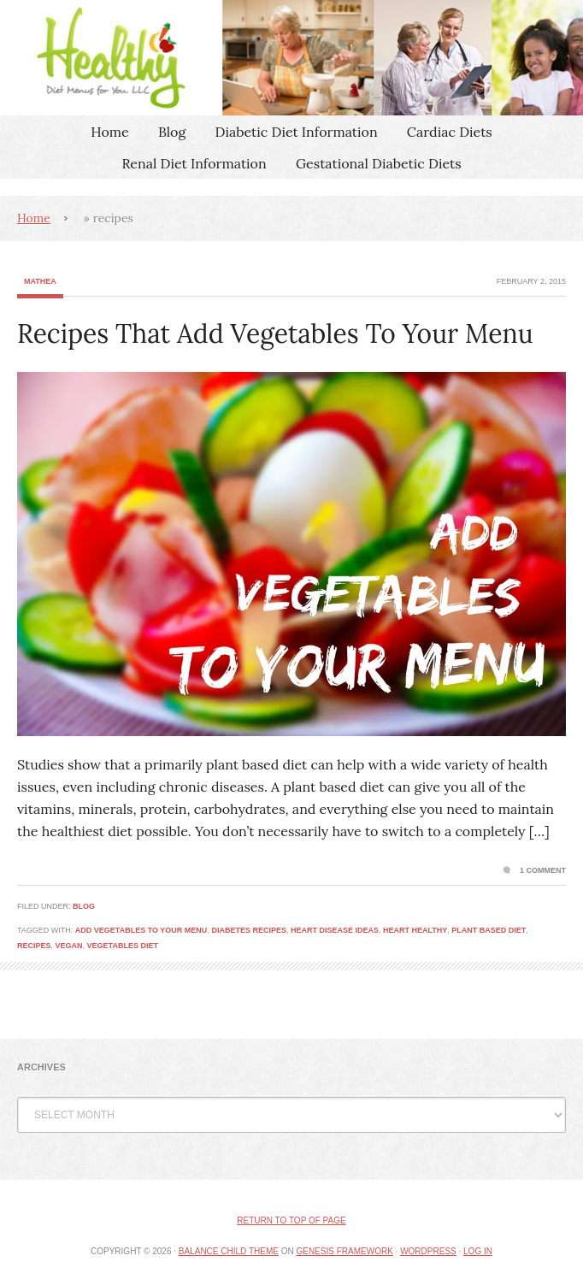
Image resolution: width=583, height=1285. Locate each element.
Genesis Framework (344, 1251)
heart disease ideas (335, 930)
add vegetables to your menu (141, 930)
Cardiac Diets (449, 131)
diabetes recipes (248, 930)
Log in (477, 1251)
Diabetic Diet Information (296, 131)
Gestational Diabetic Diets (379, 163)
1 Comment (543, 870)
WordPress (428, 1251)
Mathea (40, 281)
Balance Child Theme (229, 1251)
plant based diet (488, 930)
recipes (34, 945)
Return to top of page (291, 1220)
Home (109, 131)
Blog (172, 131)
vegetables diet (122, 945)
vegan (69, 945)
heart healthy (415, 930)
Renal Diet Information (193, 163)
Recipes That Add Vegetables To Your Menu (275, 333)
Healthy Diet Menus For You (291, 57)
